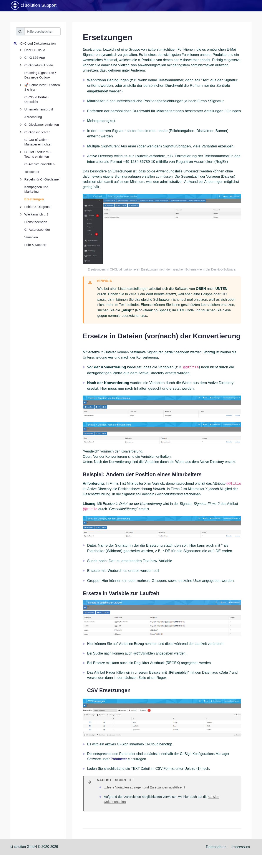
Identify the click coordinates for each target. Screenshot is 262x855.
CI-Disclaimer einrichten (41, 124)
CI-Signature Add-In (38, 65)
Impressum (241, 847)
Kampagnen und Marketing (36, 189)
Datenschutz (216, 847)
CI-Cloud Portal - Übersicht (36, 99)
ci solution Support (33, 5)
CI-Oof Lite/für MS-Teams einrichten (38, 154)
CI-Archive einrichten (39, 164)
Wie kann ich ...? (36, 214)
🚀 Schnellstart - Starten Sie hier (42, 87)
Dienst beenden (35, 222)
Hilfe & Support (35, 245)
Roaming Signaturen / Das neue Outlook (40, 75)
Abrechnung (33, 117)
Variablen (31, 237)
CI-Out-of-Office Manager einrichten (38, 142)
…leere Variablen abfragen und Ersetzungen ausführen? (144, 787)
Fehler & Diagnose (37, 207)
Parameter (119, 759)
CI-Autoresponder (37, 229)
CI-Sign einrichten (37, 132)
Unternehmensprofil (38, 109)
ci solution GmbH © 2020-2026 (34, 846)
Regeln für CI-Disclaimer (42, 179)
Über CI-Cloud (34, 50)
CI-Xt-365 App (34, 57)
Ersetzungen (34, 199)
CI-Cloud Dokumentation (38, 43)
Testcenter (31, 172)
